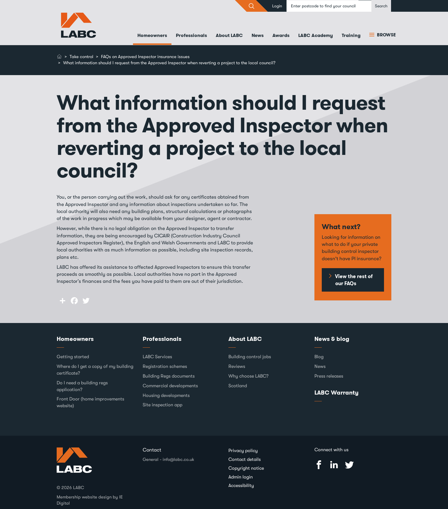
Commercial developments (170, 385)
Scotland (237, 385)
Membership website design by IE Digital (90, 500)
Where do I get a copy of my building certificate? (95, 370)
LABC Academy (315, 35)
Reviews (236, 366)
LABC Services (157, 356)
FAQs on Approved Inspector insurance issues (145, 56)
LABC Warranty (336, 392)
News (258, 35)
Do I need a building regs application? (82, 386)
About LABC (229, 35)
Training (351, 35)
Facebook (318, 465)
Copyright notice (246, 468)
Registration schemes (165, 366)
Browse (386, 35)
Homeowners (152, 35)
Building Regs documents (169, 376)
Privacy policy (243, 450)
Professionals (191, 35)
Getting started (73, 356)
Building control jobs (249, 356)
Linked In (334, 465)
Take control (81, 56)
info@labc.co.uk (178, 459)
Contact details (244, 459)
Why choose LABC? (248, 376)
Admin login (240, 477)
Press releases (328, 376)
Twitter (349, 465)
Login (277, 6)
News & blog (331, 339)
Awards (280, 35)
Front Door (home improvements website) (90, 402)
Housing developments (166, 395)
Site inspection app (162, 404)
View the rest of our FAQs (354, 280)
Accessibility (241, 485)
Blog (319, 356)
